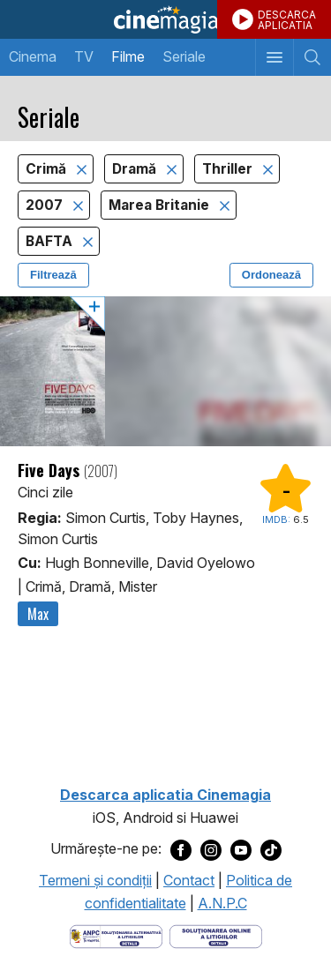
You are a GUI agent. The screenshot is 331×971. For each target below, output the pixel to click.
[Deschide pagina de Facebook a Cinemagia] (181, 849)
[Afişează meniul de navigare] (274, 57)
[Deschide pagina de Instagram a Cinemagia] (211, 849)
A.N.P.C (222, 903)
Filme (128, 56)
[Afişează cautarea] (312, 57)
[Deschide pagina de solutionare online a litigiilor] (215, 935)
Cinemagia (165, 19)
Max (38, 613)
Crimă (48, 169)
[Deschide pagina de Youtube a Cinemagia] (241, 849)
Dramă (136, 169)
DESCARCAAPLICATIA (287, 20)
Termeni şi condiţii (95, 880)
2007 (46, 205)
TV (84, 56)
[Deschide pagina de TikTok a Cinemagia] (271, 849)
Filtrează (53, 274)
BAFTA (51, 241)
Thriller (229, 169)
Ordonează (271, 274)
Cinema (32, 56)
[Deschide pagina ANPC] (116, 935)
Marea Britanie (161, 205)
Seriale (184, 56)
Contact (188, 880)
